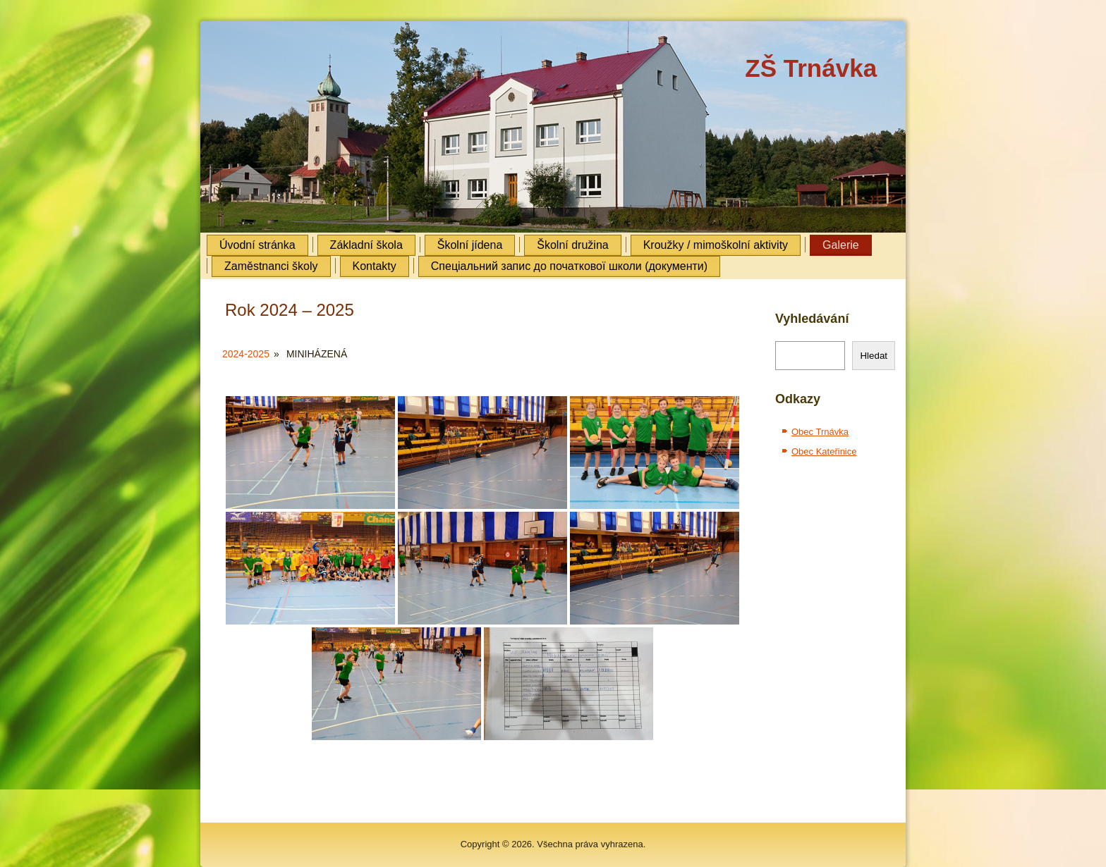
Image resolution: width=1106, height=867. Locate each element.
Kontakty (374, 266)
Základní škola (366, 245)
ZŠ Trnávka (811, 68)
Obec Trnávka (820, 431)
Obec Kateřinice (824, 451)
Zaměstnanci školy (271, 266)
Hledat (873, 355)
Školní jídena (470, 245)
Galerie (840, 245)
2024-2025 (245, 353)
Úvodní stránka (257, 245)
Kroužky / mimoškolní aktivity (715, 245)
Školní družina (572, 245)
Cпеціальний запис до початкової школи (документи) (569, 266)
